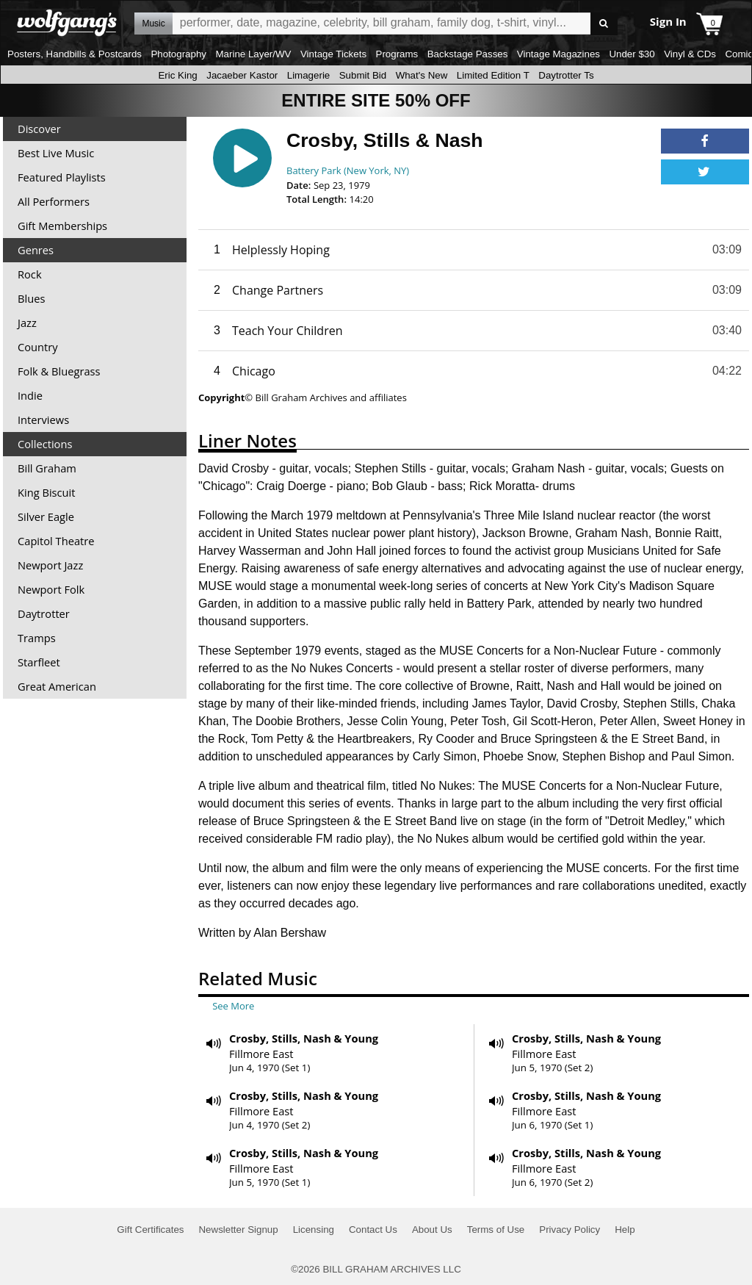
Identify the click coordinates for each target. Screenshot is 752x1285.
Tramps (37, 637)
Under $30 (631, 54)
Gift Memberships (62, 225)
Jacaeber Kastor (242, 75)
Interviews (43, 419)
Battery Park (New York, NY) (347, 170)
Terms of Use (496, 1229)
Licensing (313, 1229)
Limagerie (308, 75)
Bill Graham (47, 468)
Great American (57, 686)
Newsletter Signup (238, 1229)
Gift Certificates (150, 1229)
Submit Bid (362, 75)
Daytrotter (44, 613)
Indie (30, 395)
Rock (30, 274)
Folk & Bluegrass (59, 371)
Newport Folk (51, 589)
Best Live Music (56, 152)
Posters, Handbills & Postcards (74, 54)
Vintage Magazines (558, 54)
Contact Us (373, 1229)
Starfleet (39, 662)
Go (604, 23)
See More (233, 1005)
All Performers (54, 201)
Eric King (177, 75)
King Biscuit (47, 492)
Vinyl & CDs (690, 54)
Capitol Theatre (56, 540)
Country (38, 346)
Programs (397, 54)
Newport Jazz (50, 565)
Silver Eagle (46, 516)
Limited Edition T (493, 75)
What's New (422, 75)
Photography (178, 54)
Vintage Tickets (333, 54)
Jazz (27, 322)
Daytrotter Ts (565, 75)
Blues (31, 298)
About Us (432, 1229)
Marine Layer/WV (253, 54)
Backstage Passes (467, 54)
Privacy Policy (569, 1229)
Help (624, 1229)
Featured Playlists (62, 177)
